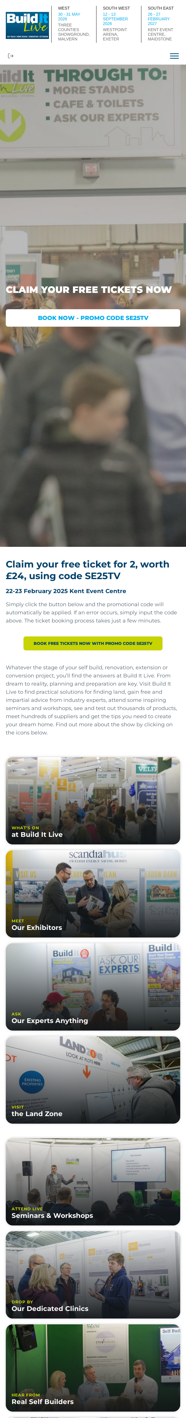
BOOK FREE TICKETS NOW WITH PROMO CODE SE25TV (93, 643)
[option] (93, 306)
